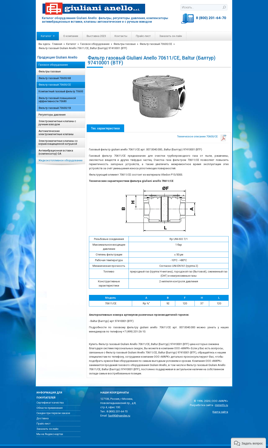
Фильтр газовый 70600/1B (55, 108)
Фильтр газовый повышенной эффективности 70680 (57, 100)
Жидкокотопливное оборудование (60, 160)
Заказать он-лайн (170, 36)
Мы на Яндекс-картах (49, 434)
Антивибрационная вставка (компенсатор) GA (56, 152)
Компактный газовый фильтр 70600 (61, 91)
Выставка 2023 (96, 36)
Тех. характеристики (105, 128)
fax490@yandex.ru (119, 415)
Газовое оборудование (95, 44)
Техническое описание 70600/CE (197, 136)
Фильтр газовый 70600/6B (55, 78)
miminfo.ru (221, 405)
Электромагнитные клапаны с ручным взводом (57, 123)
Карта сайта (220, 411)
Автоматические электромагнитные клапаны (56, 133)
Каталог (48, 36)
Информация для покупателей (49, 395)
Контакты (121, 36)
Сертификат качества (50, 402)
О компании (70, 36)
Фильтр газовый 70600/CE (156, 44)
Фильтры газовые (124, 44)
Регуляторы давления (52, 114)
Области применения (49, 407)
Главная (57, 44)
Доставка (42, 418)
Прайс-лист (143, 36)
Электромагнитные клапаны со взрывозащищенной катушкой (58, 142)
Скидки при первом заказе (53, 413)
